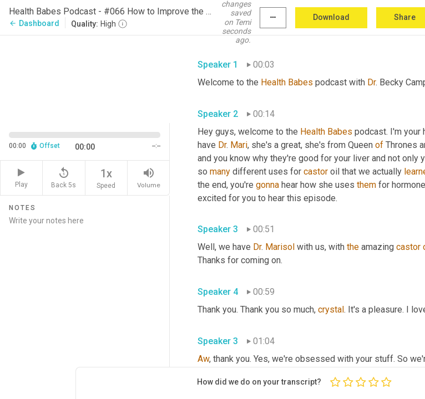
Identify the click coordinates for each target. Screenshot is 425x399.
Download (331, 17)
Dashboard (34, 23)
